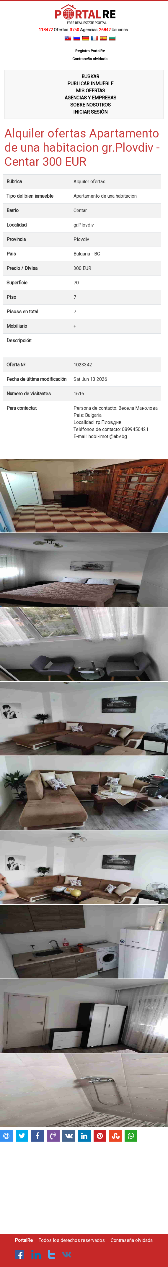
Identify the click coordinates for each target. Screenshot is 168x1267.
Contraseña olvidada (132, 1240)
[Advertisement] (83, 1185)
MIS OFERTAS (90, 91)
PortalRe (24, 1240)
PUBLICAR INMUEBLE (90, 83)
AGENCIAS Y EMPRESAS (90, 98)
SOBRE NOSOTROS (90, 105)
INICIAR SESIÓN (90, 112)
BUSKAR (90, 76)
